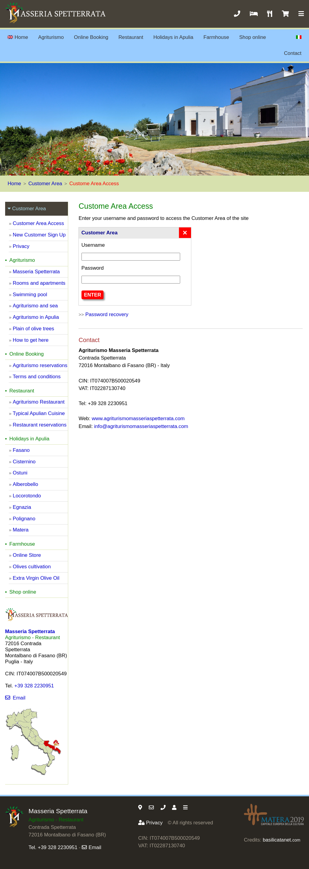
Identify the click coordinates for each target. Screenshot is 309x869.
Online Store (27, 555)
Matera (20, 530)
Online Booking (91, 37)
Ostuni (20, 473)
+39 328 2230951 (34, 686)
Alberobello (25, 484)
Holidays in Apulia (173, 37)
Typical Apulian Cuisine (39, 413)
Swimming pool (30, 294)
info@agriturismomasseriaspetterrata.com (141, 426)
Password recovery (107, 314)
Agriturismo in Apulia (36, 317)
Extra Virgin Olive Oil (36, 578)
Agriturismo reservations (40, 365)
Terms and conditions (37, 376)
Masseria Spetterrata (36, 271)
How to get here (30, 340)
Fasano (21, 450)
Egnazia (22, 507)
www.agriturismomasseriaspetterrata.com (138, 418)
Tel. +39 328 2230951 (53, 847)
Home (18, 37)
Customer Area (45, 183)
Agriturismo (51, 37)
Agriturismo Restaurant (39, 402)
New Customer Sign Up (39, 235)
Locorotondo (27, 496)
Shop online (252, 37)
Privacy (21, 246)
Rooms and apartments (39, 283)
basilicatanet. (281, 840)
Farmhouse (216, 37)
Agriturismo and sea (35, 306)
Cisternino (24, 462)
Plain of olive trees (33, 328)
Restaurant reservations (39, 425)
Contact (292, 53)
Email (15, 698)
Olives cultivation (32, 566)
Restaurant (130, 37)
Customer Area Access (38, 223)
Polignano (24, 519)
